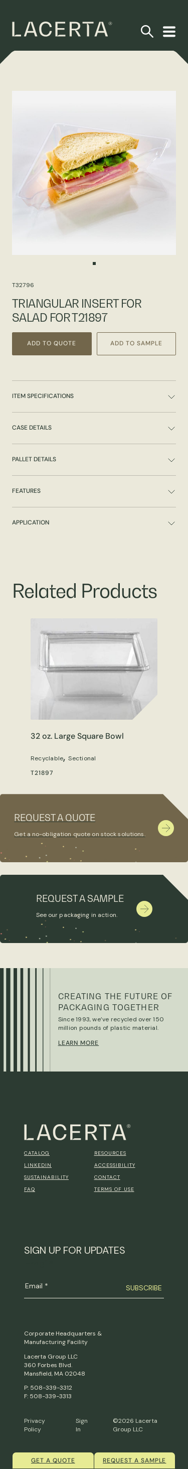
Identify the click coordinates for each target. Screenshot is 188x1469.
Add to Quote (51, 343)
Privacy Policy (34, 1425)
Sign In (82, 1425)
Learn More (78, 1043)
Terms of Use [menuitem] (114, 1189)
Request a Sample (134, 1460)
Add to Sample (136, 343)
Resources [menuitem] (110, 1153)
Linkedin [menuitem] (38, 1165)
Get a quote (53, 1460)
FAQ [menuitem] (29, 1189)
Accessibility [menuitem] (114, 1165)
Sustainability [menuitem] (46, 1177)
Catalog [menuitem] (37, 1153)
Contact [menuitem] (107, 1177)
